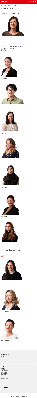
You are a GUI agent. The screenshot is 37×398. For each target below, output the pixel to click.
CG (12, 394)
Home (1, 5)
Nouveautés (2, 358)
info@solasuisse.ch (5, 373)
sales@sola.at (3, 256)
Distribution (9, 5)
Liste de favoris (33, 1)
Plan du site (23, 394)
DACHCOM (25, 396)
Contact (5, 5)
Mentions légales (17, 394)
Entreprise (2, 356)
